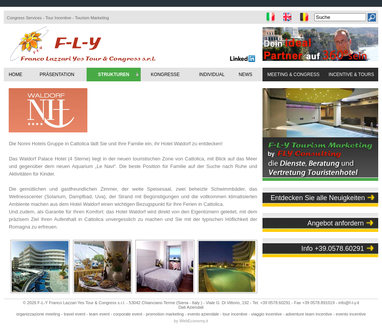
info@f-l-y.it (349, 302)
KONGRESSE (165, 74)
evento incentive (351, 314)
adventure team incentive (309, 314)
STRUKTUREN (119, 75)
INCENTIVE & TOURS (351, 74)
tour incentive (235, 314)
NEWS (245, 74)
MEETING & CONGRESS (293, 74)
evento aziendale (203, 314)
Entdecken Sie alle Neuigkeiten (318, 198)
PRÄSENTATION (57, 74)
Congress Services (24, 18)
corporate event (127, 314)
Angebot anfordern (335, 223)
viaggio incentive (266, 314)
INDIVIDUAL (211, 74)
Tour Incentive (58, 18)
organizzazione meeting (38, 314)
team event (99, 314)
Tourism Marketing (92, 18)
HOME (15, 74)
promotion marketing (165, 314)
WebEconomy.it (193, 321)
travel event (74, 314)
